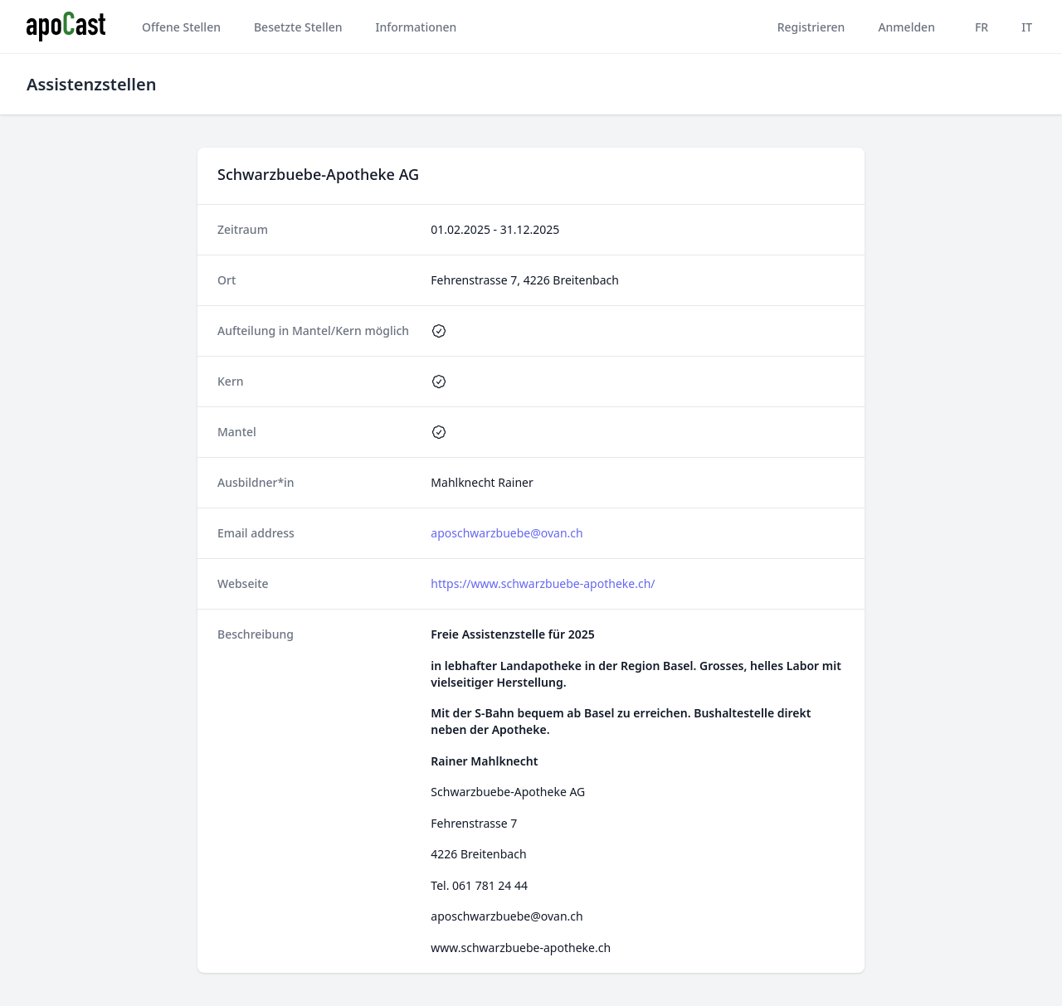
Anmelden (906, 27)
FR (981, 27)
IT (1026, 27)
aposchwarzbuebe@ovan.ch (506, 533)
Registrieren (811, 27)
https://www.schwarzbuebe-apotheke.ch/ (543, 583)
